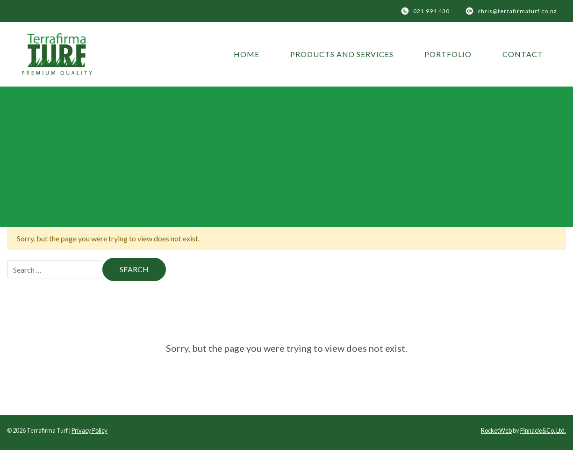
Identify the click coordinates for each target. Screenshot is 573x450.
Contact (522, 54)
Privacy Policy (89, 430)
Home (246, 54)
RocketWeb (496, 430)
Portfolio (448, 54)
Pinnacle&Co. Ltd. (543, 430)
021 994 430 (431, 11)
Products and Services (342, 54)
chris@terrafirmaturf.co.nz (517, 11)
